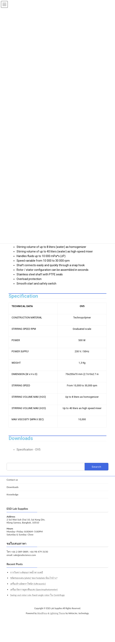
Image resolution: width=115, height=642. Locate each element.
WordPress (42, 613)
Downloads (12, 487)
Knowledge (12, 494)
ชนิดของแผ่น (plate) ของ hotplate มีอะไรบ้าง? (34, 577)
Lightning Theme (57, 613)
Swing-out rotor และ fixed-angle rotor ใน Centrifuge (37, 595)
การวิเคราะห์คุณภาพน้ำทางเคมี (26, 572)
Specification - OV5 (29, 449)
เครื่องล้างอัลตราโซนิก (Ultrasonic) (28, 583)
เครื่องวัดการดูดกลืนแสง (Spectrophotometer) (34, 589)
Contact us (12, 479)
